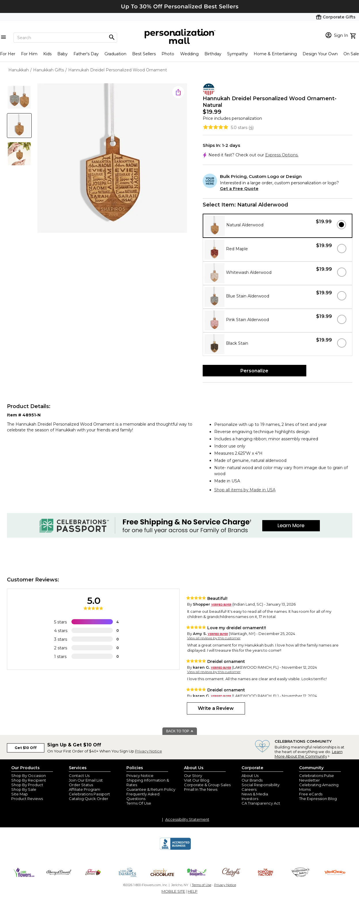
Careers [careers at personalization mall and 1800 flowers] (249, 789)
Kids (47, 53)
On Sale (351, 53)
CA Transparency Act (261, 803)
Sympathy (237, 53)
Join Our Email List (86, 780)
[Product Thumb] (19, 97)
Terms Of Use (138, 803)
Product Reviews (27, 798)
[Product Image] (112, 158)
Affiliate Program (84, 789)
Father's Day (86, 53)
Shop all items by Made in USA (245, 489)
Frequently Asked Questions (142, 796)
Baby (62, 53)
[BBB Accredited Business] (175, 849)
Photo (168, 53)
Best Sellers (144, 53)
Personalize (254, 371)
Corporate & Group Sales (207, 784)
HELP (192, 891)
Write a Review (216, 708)
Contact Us (79, 775)
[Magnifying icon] (112, 37)
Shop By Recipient (28, 780)
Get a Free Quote (239, 188)
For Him (29, 53)
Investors (250, 798)
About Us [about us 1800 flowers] (250, 775)
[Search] (65, 38)
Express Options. (282, 155)
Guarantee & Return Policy (150, 789)
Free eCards (310, 794)
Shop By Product (27, 784)
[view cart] (353, 35)
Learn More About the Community (309, 754)
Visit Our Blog (196, 780)
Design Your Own (320, 53)
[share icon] (178, 92)
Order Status (81, 784)
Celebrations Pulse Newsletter (316, 777)
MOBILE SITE (173, 891)
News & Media (255, 794)
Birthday (212, 53)
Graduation (115, 53)
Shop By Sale (23, 789)
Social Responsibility (261, 784)
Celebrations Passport (89, 794)
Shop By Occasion (28, 775)
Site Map (19, 794)
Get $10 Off (26, 748)
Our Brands (252, 780)
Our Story (193, 775)
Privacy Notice (148, 751)
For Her (7, 53)
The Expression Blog (318, 798)
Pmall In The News (200, 789)
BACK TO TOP (179, 731)
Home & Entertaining (275, 53)
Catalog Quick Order (88, 798)
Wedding (189, 53)
